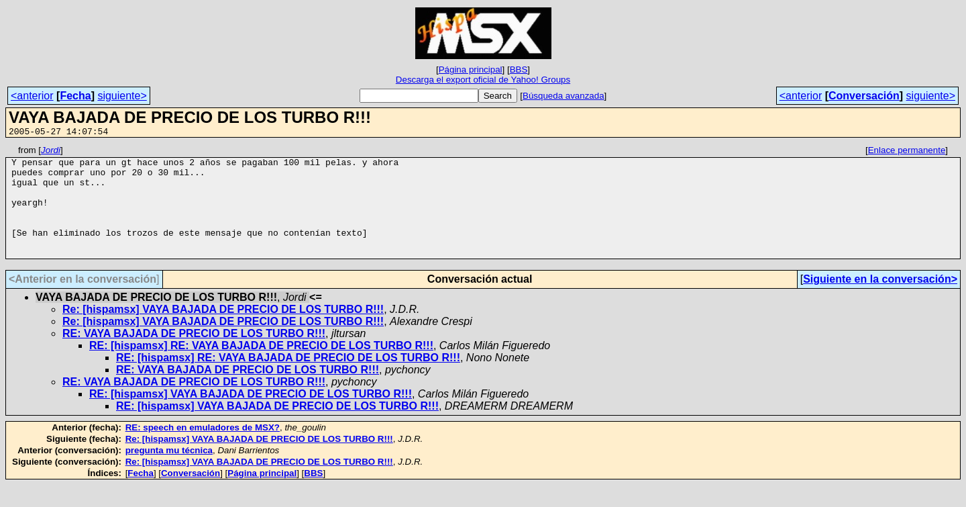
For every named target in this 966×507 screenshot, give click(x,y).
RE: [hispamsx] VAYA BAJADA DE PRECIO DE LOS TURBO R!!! (250, 416)
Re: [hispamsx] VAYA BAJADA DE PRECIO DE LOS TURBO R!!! (223, 331)
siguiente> (121, 95)
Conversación (864, 95)
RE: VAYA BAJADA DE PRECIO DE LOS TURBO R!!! (193, 355)
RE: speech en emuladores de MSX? (202, 450)
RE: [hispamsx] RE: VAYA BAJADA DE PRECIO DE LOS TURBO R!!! (261, 367)
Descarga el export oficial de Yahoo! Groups (483, 80)
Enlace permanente (907, 152)
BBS (519, 69)
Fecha (75, 95)
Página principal (470, 69)
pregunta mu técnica (169, 472)
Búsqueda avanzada (563, 96)
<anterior (32, 95)
